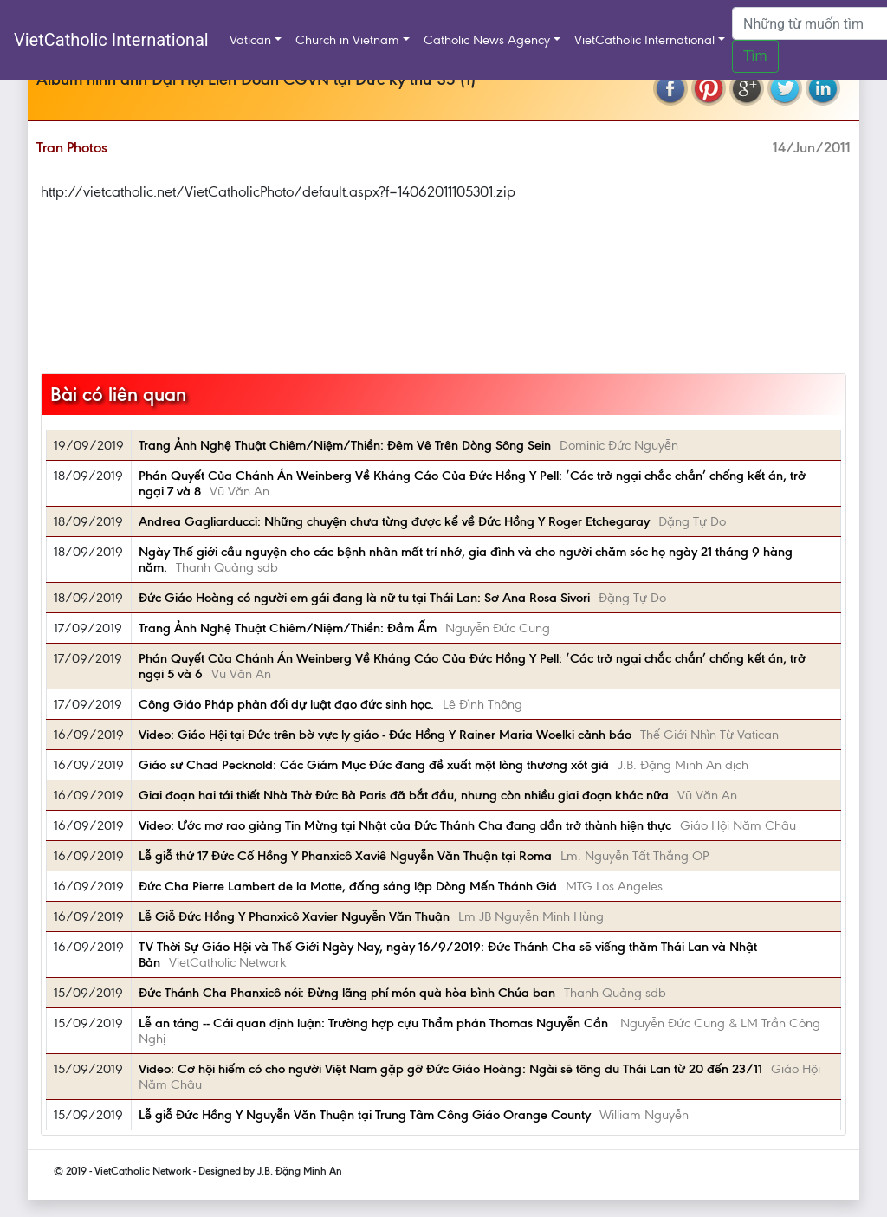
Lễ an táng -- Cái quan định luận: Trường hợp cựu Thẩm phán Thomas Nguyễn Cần (375, 1023)
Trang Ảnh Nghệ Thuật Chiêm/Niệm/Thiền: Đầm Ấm (288, 628)
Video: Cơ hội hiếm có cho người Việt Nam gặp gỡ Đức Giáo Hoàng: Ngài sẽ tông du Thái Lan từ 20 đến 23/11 (450, 1069)
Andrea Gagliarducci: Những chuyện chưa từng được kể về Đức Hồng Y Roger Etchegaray (394, 521)
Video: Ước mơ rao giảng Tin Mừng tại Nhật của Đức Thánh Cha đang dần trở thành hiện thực (405, 825)
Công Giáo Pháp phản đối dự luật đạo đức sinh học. (286, 704)
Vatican (250, 40)
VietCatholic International (111, 39)
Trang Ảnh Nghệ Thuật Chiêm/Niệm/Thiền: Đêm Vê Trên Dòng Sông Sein (345, 445)
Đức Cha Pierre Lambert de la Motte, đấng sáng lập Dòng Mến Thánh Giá (348, 886)
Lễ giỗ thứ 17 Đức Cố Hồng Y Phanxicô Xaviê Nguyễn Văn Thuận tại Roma (345, 856)
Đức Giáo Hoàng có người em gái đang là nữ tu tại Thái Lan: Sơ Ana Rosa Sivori (364, 597)
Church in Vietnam (347, 40)
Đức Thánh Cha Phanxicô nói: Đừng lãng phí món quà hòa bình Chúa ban (347, 992)
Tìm (755, 56)
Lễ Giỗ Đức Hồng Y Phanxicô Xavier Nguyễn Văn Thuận (294, 916)
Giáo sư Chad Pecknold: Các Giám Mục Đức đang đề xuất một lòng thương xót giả (374, 765)
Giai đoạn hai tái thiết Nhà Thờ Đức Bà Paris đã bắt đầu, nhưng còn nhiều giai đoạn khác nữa (404, 795)
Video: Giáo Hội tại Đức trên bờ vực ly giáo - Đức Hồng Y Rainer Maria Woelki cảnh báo (385, 734)
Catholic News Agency (487, 40)
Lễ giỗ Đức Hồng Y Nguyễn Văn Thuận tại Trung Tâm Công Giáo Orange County (365, 1115)
